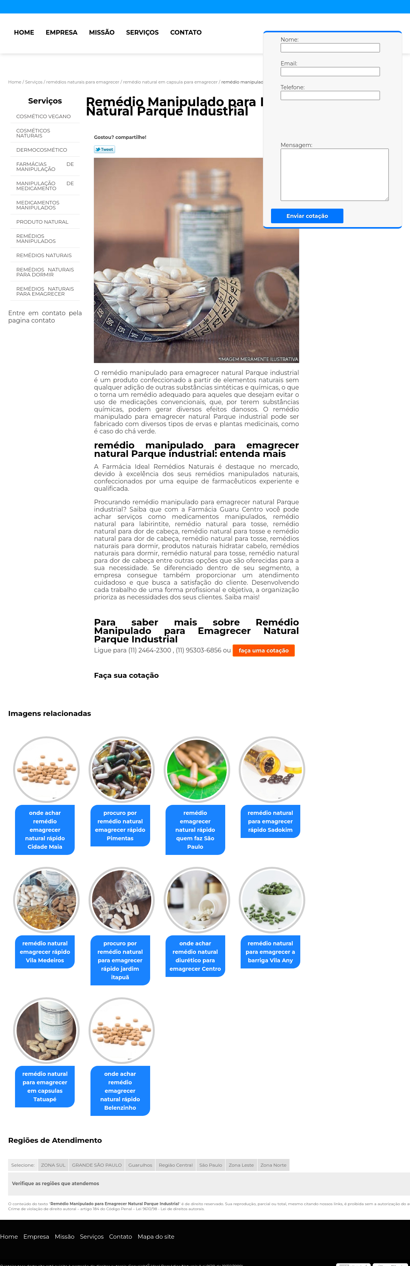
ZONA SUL (53, 1148)
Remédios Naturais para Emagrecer (45, 291)
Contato (186, 32)
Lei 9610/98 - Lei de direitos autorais (170, 1192)
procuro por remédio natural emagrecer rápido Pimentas (125, 825)
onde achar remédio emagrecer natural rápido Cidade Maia (46, 825)
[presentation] (329, 123)
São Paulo (210, 1148)
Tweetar (104, 149)
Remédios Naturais (44, 255)
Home (24, 32)
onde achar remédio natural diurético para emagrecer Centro (203, 948)
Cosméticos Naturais (33, 133)
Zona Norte (274, 1148)
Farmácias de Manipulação (45, 166)
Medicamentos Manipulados (37, 205)
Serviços (142, 32)
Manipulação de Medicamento (45, 185)
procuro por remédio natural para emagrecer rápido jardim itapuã (124, 952)
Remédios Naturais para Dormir (45, 272)
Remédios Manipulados (36, 238)
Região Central (175, 1148)
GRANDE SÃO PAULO (97, 1148)
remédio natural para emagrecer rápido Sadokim (281, 821)
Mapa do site (155, 1219)
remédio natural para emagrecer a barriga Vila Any (281, 943)
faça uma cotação (264, 650)
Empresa (62, 32)
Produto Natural (43, 222)
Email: (288, 68)
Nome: (288, 44)
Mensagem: (288, 171)
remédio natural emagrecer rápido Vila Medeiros (46, 943)
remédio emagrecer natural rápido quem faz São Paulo (203, 825)
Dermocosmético (42, 150)
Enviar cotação (307, 215)
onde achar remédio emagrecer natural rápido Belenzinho (125, 1078)
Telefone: (288, 92)
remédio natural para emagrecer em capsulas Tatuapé (46, 1078)
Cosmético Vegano (44, 116)
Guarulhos (140, 1148)
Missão (102, 32)
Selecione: (22, 1148)
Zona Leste (241, 1148)
